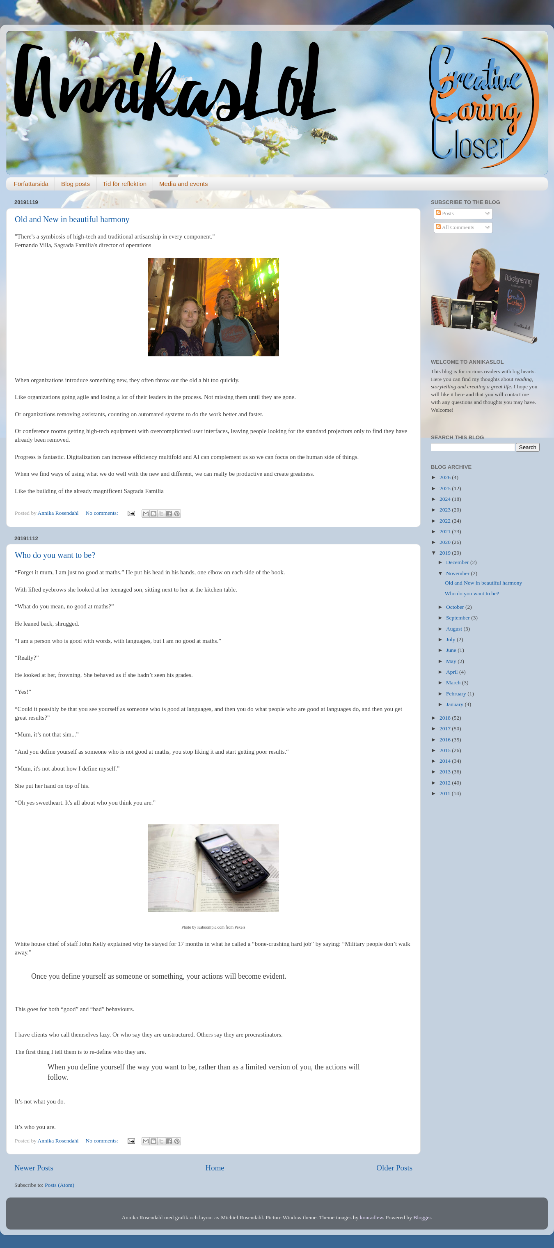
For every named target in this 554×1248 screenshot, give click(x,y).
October (455, 607)
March (454, 682)
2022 (446, 521)
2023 (446, 510)
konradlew (371, 1217)
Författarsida (31, 183)
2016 (446, 739)
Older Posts (394, 1167)
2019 (446, 553)
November (458, 573)
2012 (446, 783)
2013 (446, 772)
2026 (446, 477)
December (458, 562)
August (454, 629)
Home (215, 1167)
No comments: (103, 513)
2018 (446, 718)
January (455, 704)
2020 (446, 542)
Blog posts (75, 183)
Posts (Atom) (59, 1185)
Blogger (422, 1217)
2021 (446, 531)
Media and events (183, 183)
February (456, 694)
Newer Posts (33, 1167)
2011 (446, 793)
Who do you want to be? (55, 555)
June (452, 650)
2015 (446, 750)
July (451, 639)
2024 (446, 499)
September (458, 618)
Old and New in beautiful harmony (72, 219)
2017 (446, 728)
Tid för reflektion (125, 183)
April (452, 672)
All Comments (455, 227)
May (452, 661)
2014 (446, 761)
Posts (445, 213)
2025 (446, 488)
